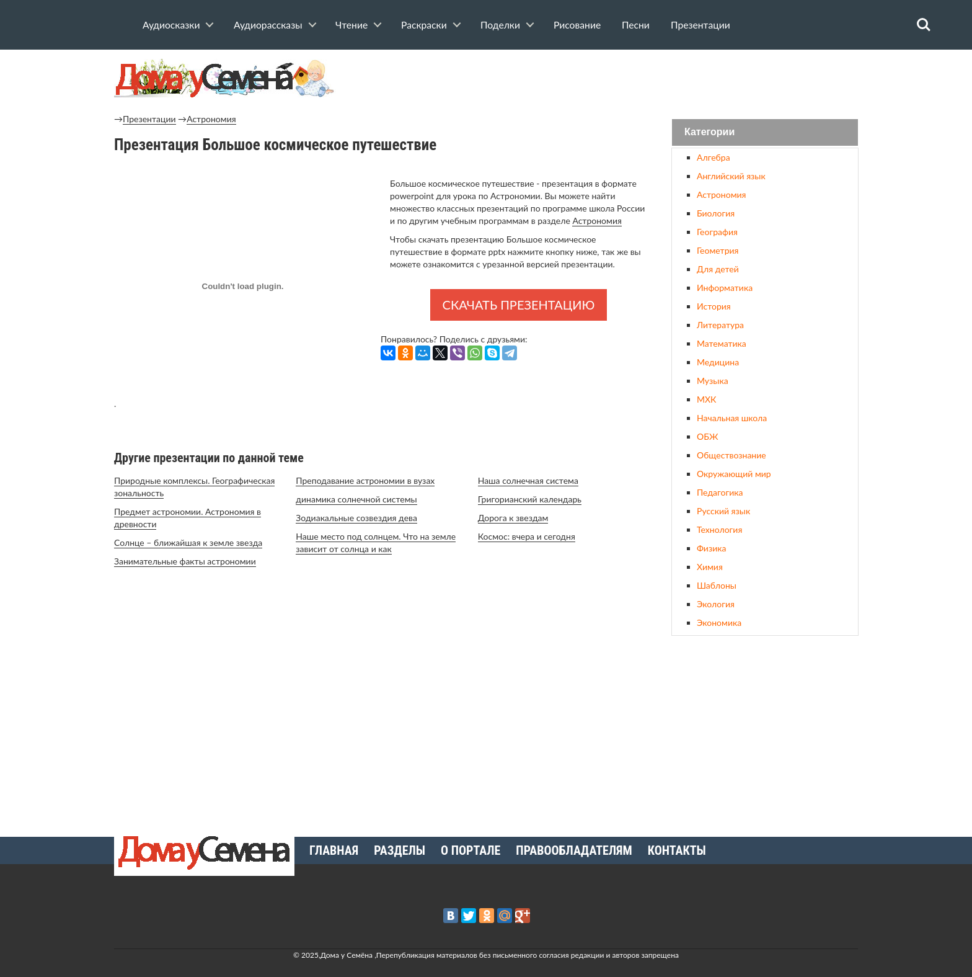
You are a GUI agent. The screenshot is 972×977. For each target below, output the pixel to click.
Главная (333, 850)
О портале (470, 850)
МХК (706, 399)
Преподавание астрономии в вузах (365, 480)
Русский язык (723, 511)
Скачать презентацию (519, 304)
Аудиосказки (171, 24)
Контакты (677, 850)
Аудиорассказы (268, 24)
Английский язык (731, 176)
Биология (716, 213)
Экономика (719, 622)
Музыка (712, 380)
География (717, 231)
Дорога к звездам (513, 517)
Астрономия (211, 119)
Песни (636, 24)
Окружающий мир (734, 473)
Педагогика (720, 492)
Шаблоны (716, 585)
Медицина (718, 362)
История (714, 306)
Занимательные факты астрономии (185, 561)
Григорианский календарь (529, 499)
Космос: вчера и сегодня (526, 536)
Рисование (577, 24)
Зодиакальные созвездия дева (356, 517)
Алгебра (713, 157)
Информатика (725, 287)
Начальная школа (732, 418)
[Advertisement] (765, 731)
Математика (721, 343)
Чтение (351, 24)
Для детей (718, 269)
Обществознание (731, 455)
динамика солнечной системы (356, 499)
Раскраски (424, 24)
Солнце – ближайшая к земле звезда (188, 542)
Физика (711, 548)
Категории (709, 132)
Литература (720, 324)
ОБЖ (707, 436)
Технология (719, 529)
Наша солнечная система (528, 480)
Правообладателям (574, 850)
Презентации (700, 24)
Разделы (399, 850)
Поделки (500, 24)
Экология (716, 604)
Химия (710, 566)
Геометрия (717, 250)
